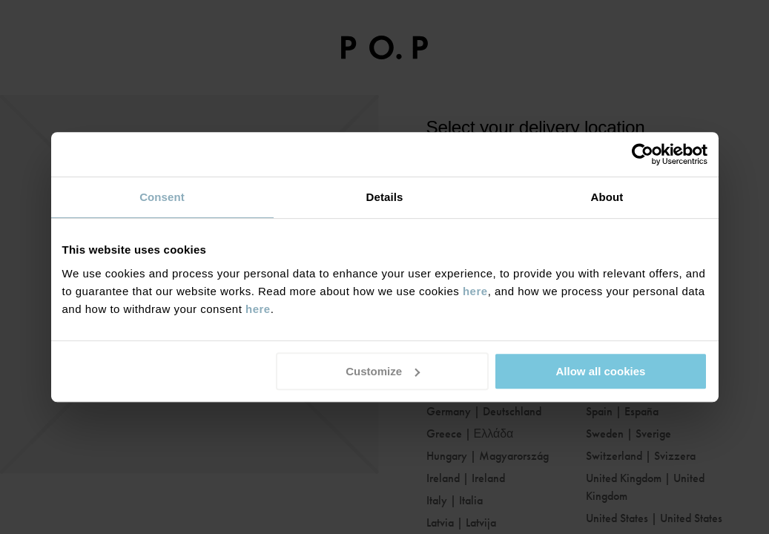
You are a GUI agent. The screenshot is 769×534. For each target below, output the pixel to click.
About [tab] (607, 197)
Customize (383, 371)
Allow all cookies (601, 371)
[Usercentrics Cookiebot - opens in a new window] (642, 154)
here (475, 291)
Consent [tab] (162, 197)
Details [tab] (384, 197)
